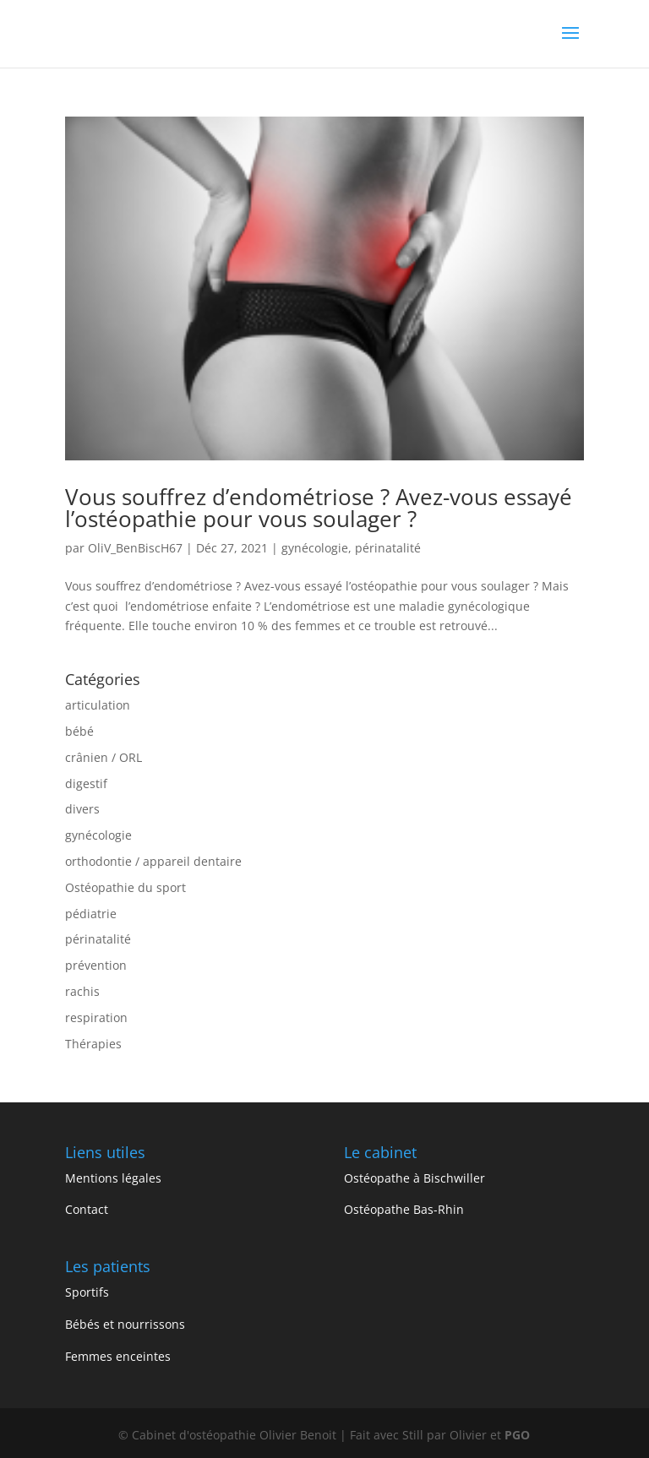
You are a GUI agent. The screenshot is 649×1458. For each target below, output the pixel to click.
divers (82, 809)
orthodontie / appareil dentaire (153, 861)
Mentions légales (113, 1178)
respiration (96, 1017)
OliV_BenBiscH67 (135, 548)
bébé (79, 731)
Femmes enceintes (118, 1356)
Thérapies (93, 1044)
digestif (86, 783)
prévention (96, 965)
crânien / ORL (103, 757)
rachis (82, 991)
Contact (86, 1209)
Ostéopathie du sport (125, 887)
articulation (97, 705)
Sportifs (87, 1292)
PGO (517, 1435)
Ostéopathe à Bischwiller (414, 1178)
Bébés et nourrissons (125, 1324)
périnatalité (388, 548)
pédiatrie (91, 914)
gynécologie (314, 548)
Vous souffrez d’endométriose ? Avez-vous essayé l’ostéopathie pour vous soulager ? (318, 507)
